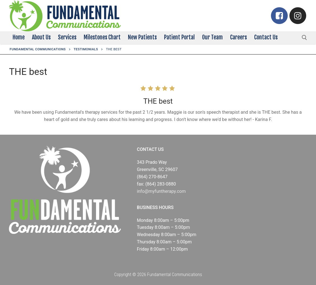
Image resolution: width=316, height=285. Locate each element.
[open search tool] (304, 37)
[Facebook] (279, 15)
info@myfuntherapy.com (161, 191)
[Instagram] (297, 15)
